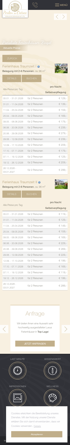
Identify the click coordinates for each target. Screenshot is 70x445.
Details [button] (37, 426)
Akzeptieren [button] (37, 434)
